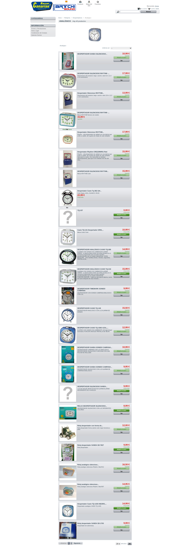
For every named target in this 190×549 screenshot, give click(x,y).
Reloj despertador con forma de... (90, 426)
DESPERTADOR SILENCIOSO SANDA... (92, 386)
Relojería (67, 18)
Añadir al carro (121, 215)
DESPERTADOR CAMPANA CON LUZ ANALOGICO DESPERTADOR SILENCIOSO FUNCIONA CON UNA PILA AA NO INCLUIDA (93, 351)
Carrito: (153, 8)
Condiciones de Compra (39, 33)
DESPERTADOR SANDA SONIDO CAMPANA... (94, 347)
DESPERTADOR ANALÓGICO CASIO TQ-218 (94, 269)
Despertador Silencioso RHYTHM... (90, 93)
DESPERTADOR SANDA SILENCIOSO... (92, 54)
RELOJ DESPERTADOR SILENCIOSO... (92, 406)
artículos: (124, 543)
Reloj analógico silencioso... (88, 465)
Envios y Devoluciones (38, 28)
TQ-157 (80, 210)
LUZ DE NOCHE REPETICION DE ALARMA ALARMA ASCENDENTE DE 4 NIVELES (93, 389)
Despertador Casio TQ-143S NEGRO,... (92, 504)
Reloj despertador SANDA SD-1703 (90, 523)
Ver (121, 60)
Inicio (60, 18)
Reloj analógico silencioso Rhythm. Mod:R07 (90, 486)
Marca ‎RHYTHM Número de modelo (88, 115)
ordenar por (106, 48)
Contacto (80, 4)
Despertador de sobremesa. (85, 525)
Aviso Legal (35, 31)
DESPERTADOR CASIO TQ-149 (89, 308)
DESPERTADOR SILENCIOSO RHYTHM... (92, 171)
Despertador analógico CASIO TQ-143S (89, 506)
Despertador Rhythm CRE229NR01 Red (92, 152)
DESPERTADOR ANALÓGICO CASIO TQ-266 (94, 249)
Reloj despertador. (82, 447)
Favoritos (98, 4)
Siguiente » (77, 543)
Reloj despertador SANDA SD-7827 (90, 445)
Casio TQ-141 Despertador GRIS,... (90, 230)
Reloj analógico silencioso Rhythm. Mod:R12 (90, 467)
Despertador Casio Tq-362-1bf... (89, 191)
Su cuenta (144, 8)
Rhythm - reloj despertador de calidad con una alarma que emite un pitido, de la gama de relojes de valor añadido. (94, 135)
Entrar (157, 6)
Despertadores (77, 18)
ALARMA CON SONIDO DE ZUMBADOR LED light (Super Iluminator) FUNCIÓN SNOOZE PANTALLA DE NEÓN (94, 330)
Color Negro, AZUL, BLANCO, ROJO (88, 193)
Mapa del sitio (89, 4)
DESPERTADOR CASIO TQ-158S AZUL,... (92, 328)
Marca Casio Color (83, 232)
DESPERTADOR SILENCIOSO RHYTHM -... (93, 73)
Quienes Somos (36, 35)
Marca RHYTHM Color (84, 173)
